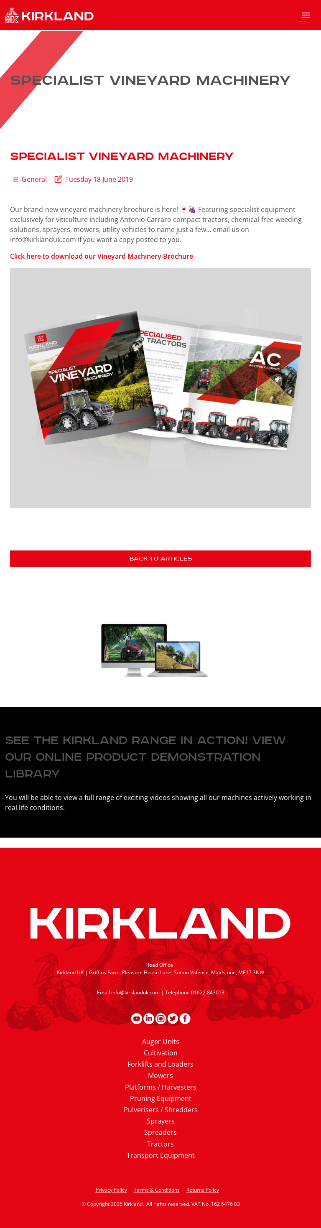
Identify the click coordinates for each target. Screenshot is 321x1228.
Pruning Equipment (160, 1098)
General (34, 179)
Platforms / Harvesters (160, 1087)
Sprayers (161, 1121)
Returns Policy (202, 1189)
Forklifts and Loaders (160, 1064)
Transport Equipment (161, 1155)
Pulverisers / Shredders (161, 1109)
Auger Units (160, 1041)
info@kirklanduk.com (135, 992)
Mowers (160, 1075)
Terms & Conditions (157, 1189)
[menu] (306, 15)
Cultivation (161, 1052)
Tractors (160, 1144)
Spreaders (160, 1132)
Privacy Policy (111, 1189)
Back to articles (161, 558)
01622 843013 (207, 992)
